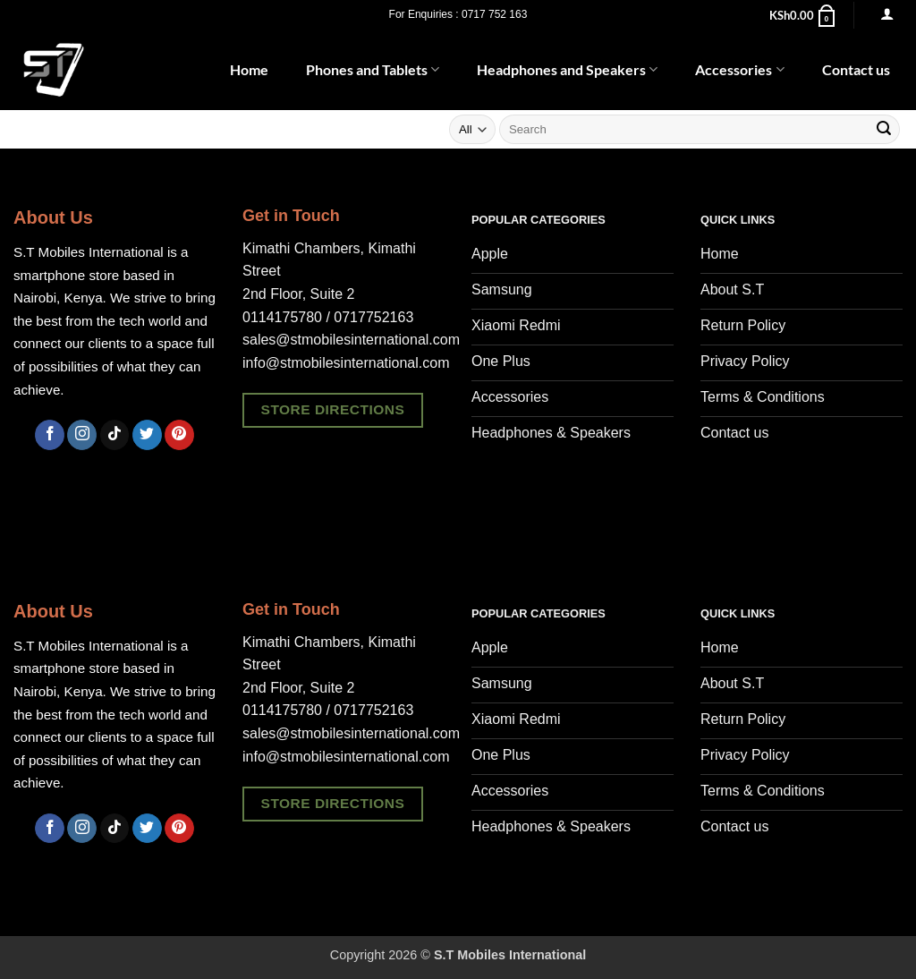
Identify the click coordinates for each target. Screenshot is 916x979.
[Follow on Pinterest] (179, 435)
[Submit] (884, 130)
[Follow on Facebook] (49, 435)
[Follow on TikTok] (115, 435)
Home (249, 69)
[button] (803, 15)
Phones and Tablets (372, 70)
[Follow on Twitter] (147, 435)
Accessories (739, 70)
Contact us (856, 69)
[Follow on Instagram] (82, 435)
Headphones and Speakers (567, 70)
